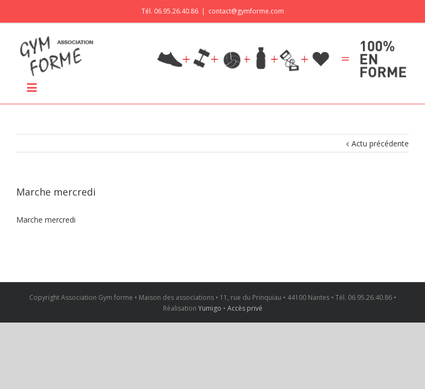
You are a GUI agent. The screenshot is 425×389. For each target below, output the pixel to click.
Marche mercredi (46, 219)
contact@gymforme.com (246, 11)
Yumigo (209, 308)
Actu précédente (380, 143)
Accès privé (244, 308)
